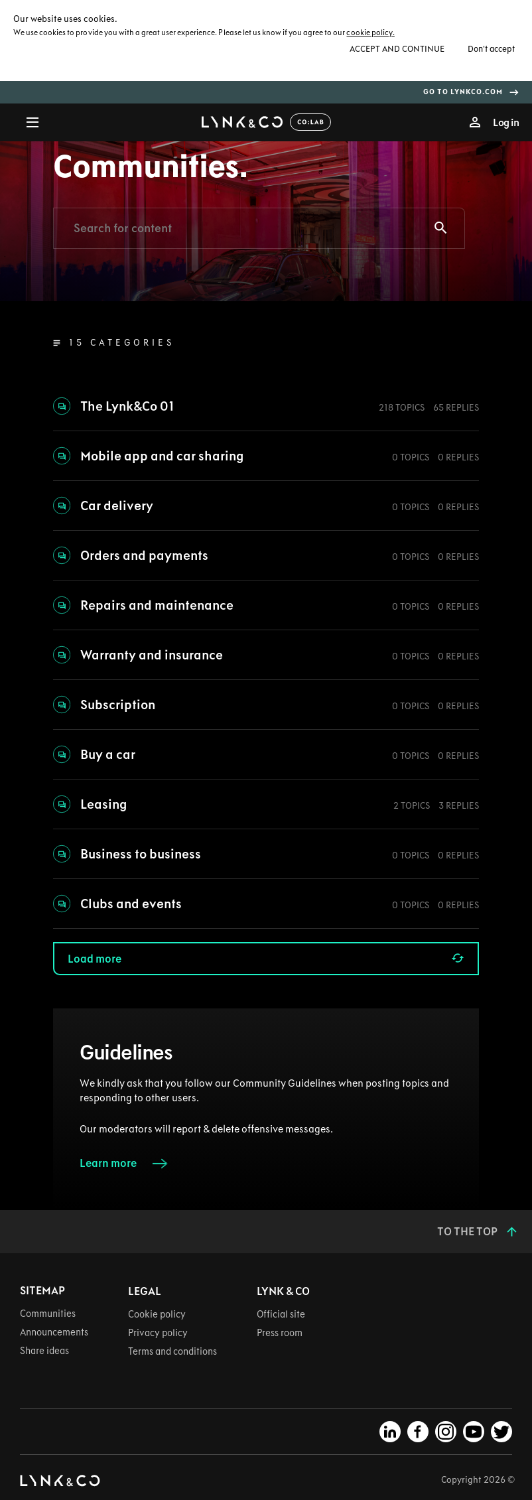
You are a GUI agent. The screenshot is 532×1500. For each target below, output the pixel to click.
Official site (281, 1314)
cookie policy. (370, 32)
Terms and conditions (172, 1351)
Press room (279, 1333)
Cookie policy (157, 1314)
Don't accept (491, 48)
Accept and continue (397, 48)
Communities (48, 1314)
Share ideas (44, 1351)
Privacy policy (158, 1333)
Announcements (54, 1332)
